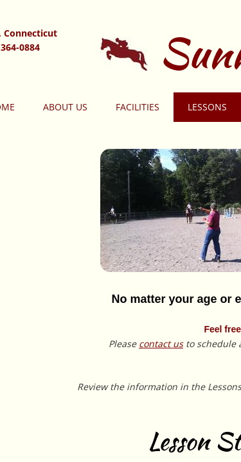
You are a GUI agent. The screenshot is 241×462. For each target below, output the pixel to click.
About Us (65, 107)
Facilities (137, 107)
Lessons (207, 107)
